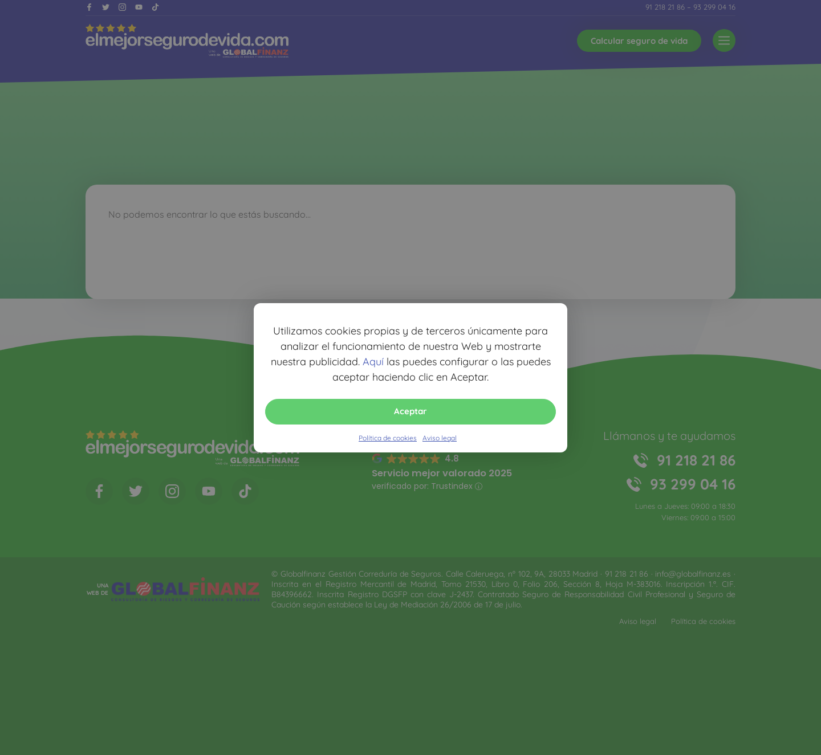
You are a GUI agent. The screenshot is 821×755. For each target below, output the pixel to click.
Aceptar (410, 411)
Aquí (373, 361)
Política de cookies (388, 438)
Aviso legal (439, 438)
